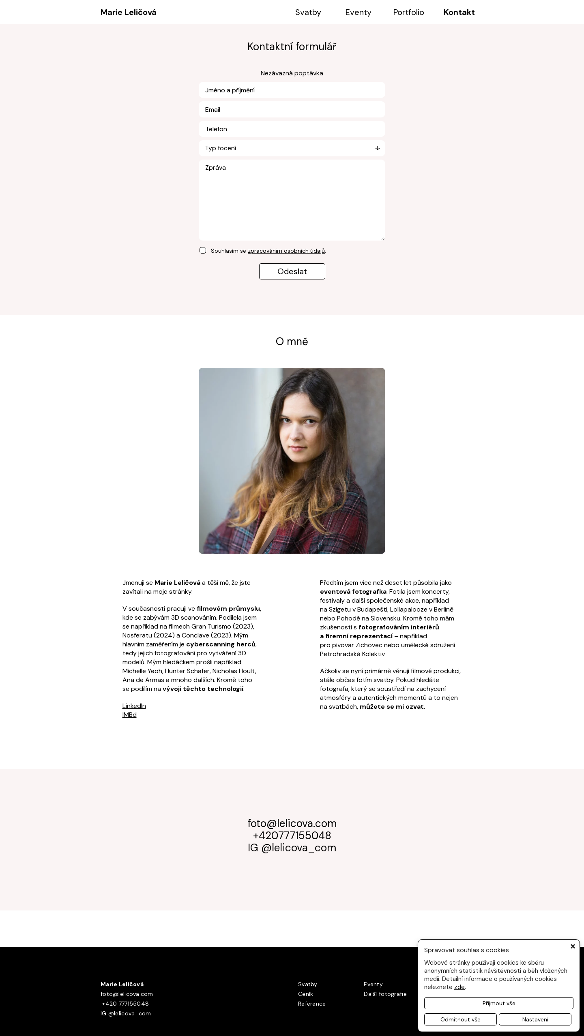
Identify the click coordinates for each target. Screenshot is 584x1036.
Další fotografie (385, 994)
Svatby (308, 12)
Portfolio (408, 12)
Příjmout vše (499, 1003)
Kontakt (459, 12)
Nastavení (535, 1019)
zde (459, 987)
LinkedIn (134, 705)
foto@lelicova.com (292, 823)
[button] (575, 946)
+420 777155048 (125, 1003)
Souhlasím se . (268, 250)
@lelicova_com (298, 848)
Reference (312, 1003)
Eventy (358, 12)
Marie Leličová (129, 12)
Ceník (305, 994)
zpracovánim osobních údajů (286, 250)
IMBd (129, 714)
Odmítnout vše (460, 1019)
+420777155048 (292, 835)
